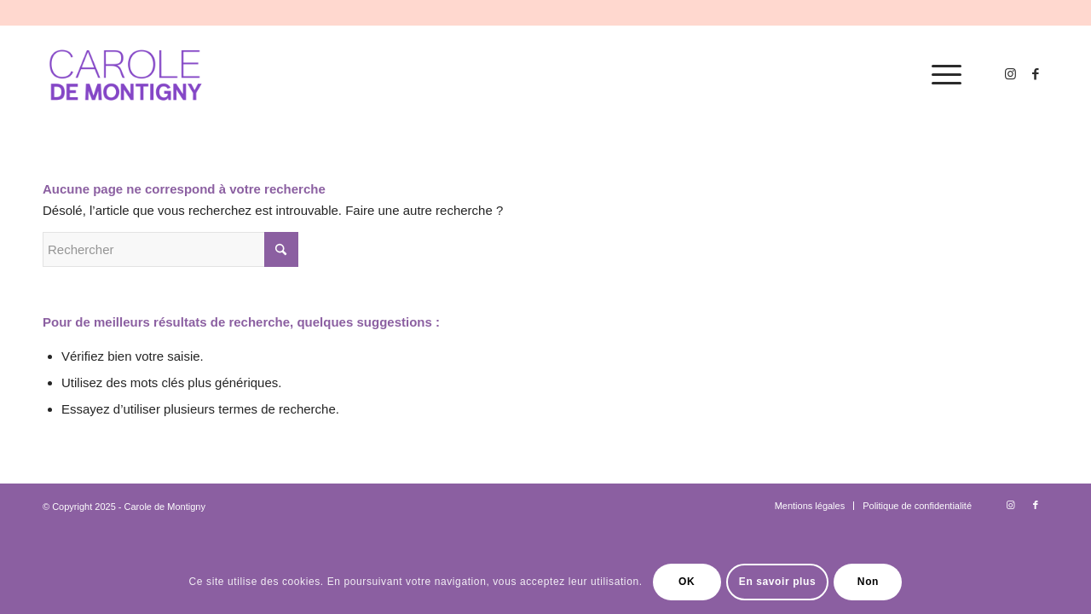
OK (686, 582)
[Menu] (941, 75)
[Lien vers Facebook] (1035, 74)
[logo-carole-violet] (127, 75)
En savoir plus (777, 582)
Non (868, 582)
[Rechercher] (170, 249)
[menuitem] (941, 75)
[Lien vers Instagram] (1010, 74)
